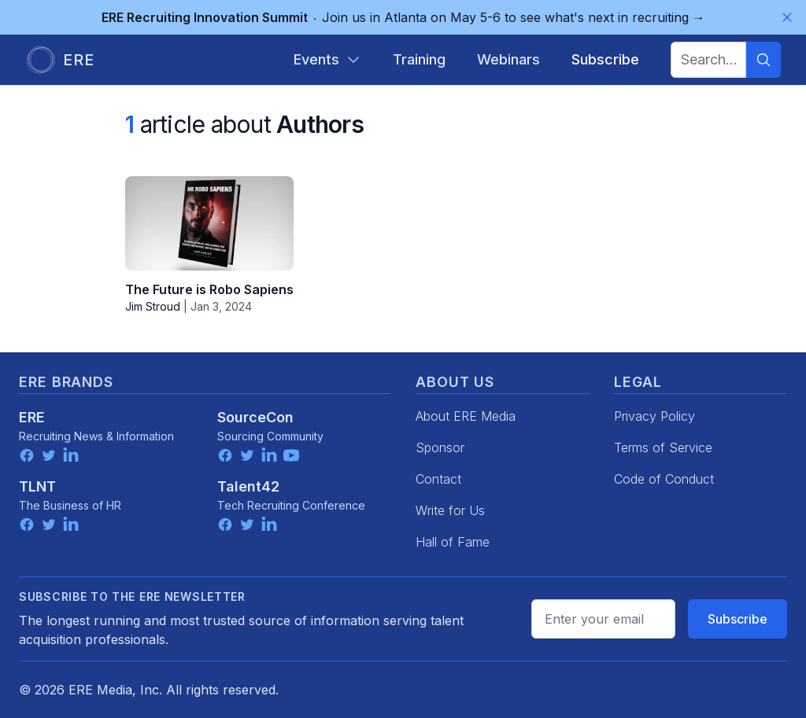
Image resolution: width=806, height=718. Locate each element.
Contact (438, 479)
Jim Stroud (152, 306)
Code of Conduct (664, 479)
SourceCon (255, 417)
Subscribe (737, 619)
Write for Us (450, 510)
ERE (32, 417)
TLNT (37, 486)
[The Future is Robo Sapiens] (209, 223)
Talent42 (248, 486)
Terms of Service (663, 447)
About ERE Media (466, 416)
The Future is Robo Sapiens (209, 289)
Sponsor (440, 447)
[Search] (763, 60)
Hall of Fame (453, 542)
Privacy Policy (654, 416)
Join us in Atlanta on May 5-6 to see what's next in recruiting (403, 17)
